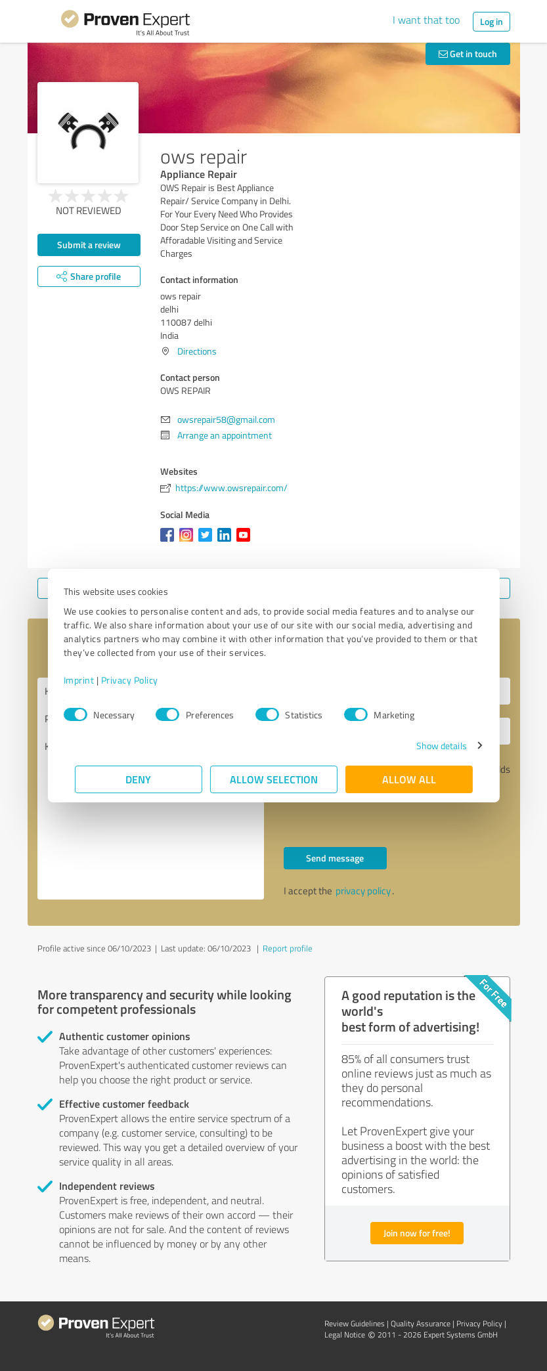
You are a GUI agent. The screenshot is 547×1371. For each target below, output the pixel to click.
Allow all (409, 779)
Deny (138, 779)
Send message (335, 858)
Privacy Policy (140, 680)
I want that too (426, 19)
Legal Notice (344, 1334)
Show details (430, 745)
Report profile (288, 948)
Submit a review (89, 244)
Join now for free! (416, 1233)
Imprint (90, 680)
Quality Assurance (420, 1323)
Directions (197, 351)
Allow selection (274, 779)
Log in (491, 21)
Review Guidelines (354, 1323)
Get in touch (468, 53)
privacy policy (363, 891)
